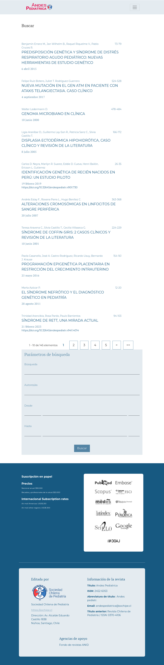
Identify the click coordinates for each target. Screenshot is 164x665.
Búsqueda (30, 364)
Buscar (82, 448)
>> (128, 345)
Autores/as (30, 385)
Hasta (28, 426)
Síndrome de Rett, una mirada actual (60, 320)
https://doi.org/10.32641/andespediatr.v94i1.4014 (50, 330)
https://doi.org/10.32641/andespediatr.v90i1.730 (49, 187)
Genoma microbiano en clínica (53, 114)
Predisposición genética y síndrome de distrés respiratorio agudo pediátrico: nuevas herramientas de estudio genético (70, 57)
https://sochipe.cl (41, 610)
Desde (28, 405)
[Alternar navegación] (135, 7)
